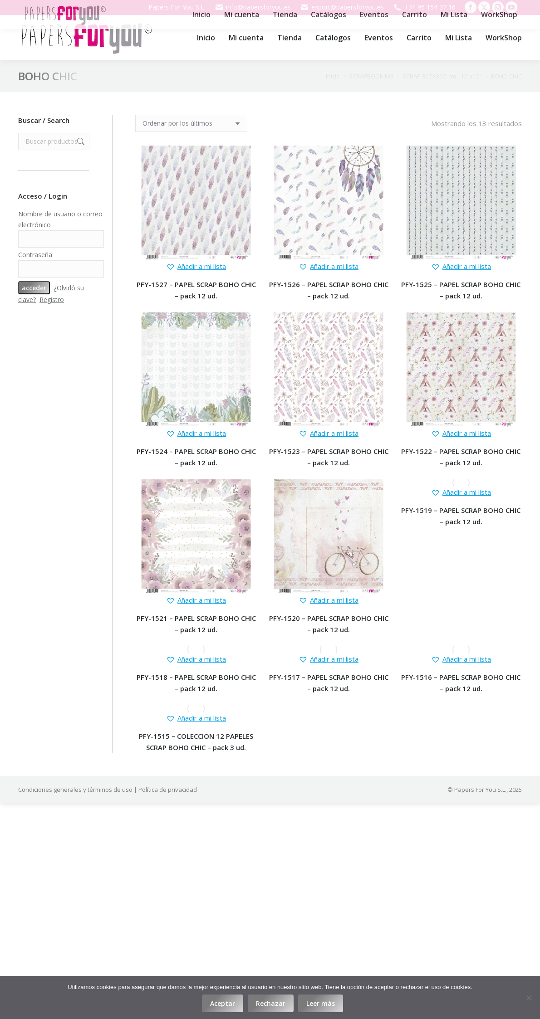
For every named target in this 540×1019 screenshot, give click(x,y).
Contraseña (35, 254)
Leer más (320, 1003)
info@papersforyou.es (253, 7)
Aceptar (222, 1003)
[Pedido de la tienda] (191, 123)
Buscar (79, 141)
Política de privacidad (167, 789)
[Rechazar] (528, 997)
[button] (196, 266)
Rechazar (270, 1003)
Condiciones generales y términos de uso (75, 789)
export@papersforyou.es (342, 7)
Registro (51, 299)
